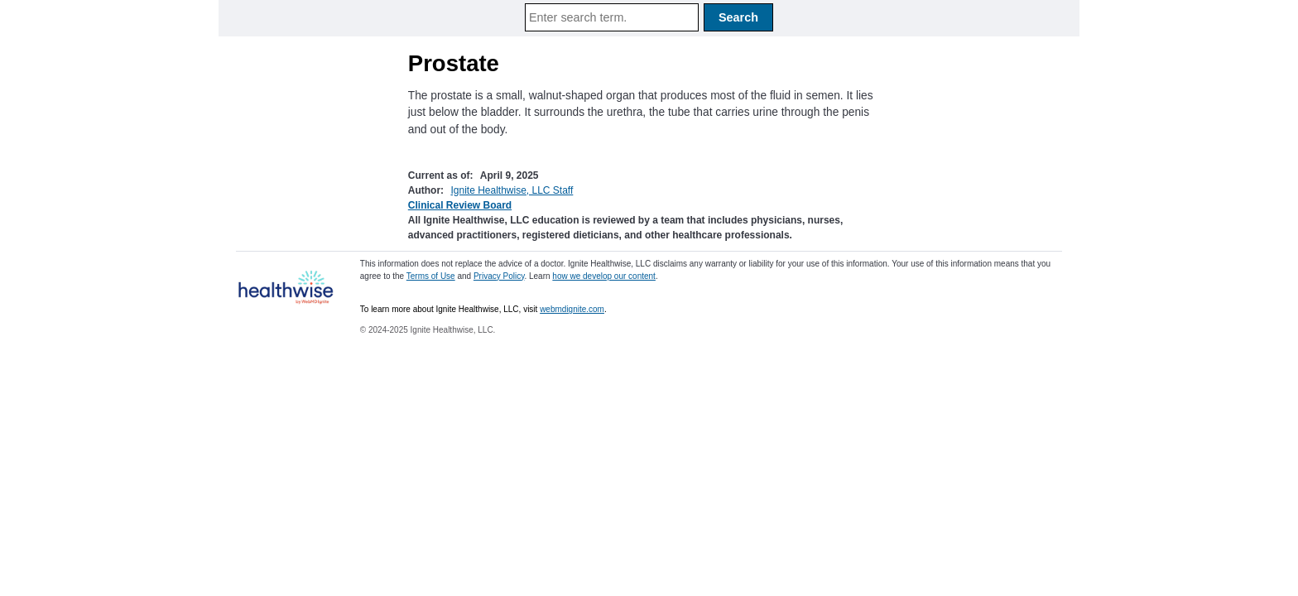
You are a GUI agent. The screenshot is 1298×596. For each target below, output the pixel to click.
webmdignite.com (572, 309)
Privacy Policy (499, 276)
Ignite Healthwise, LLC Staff (511, 190)
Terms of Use (430, 276)
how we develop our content (604, 276)
